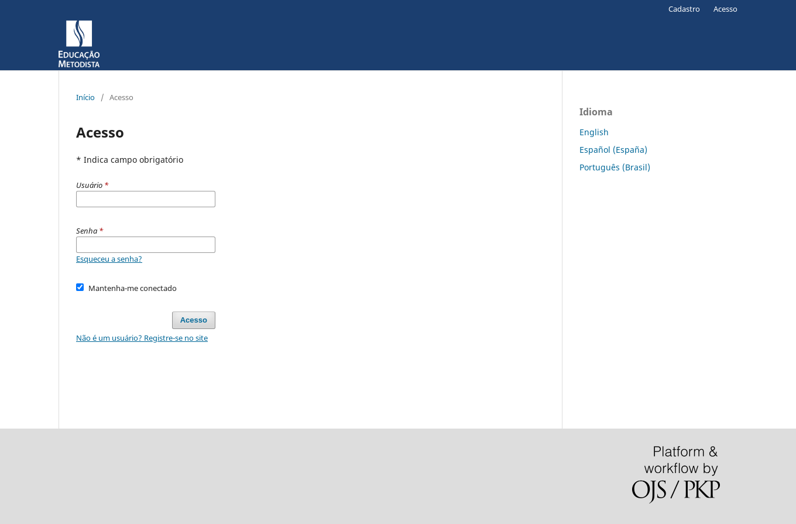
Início (85, 97)
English (594, 132)
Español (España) (613, 149)
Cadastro (684, 9)
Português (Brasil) (614, 167)
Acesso (725, 9)
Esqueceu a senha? (109, 259)
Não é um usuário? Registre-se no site (142, 338)
